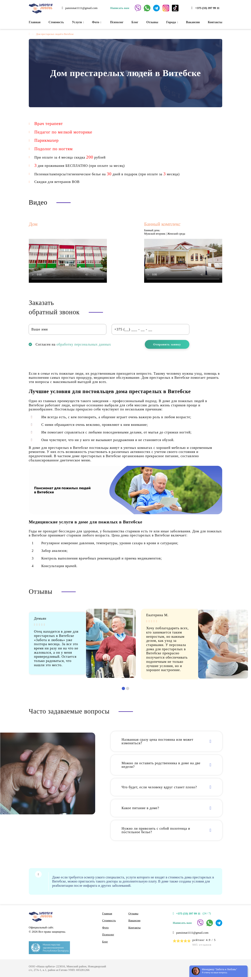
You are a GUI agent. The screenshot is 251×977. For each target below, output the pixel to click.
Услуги (78, 22)
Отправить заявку (167, 344)
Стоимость (56, 22)
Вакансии (193, 22)
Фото (96, 22)
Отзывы (152, 22)
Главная (34, 22)
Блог (134, 22)
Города (172, 22)
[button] (123, 688)
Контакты (215, 22)
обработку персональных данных (84, 344)
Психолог (116, 22)
